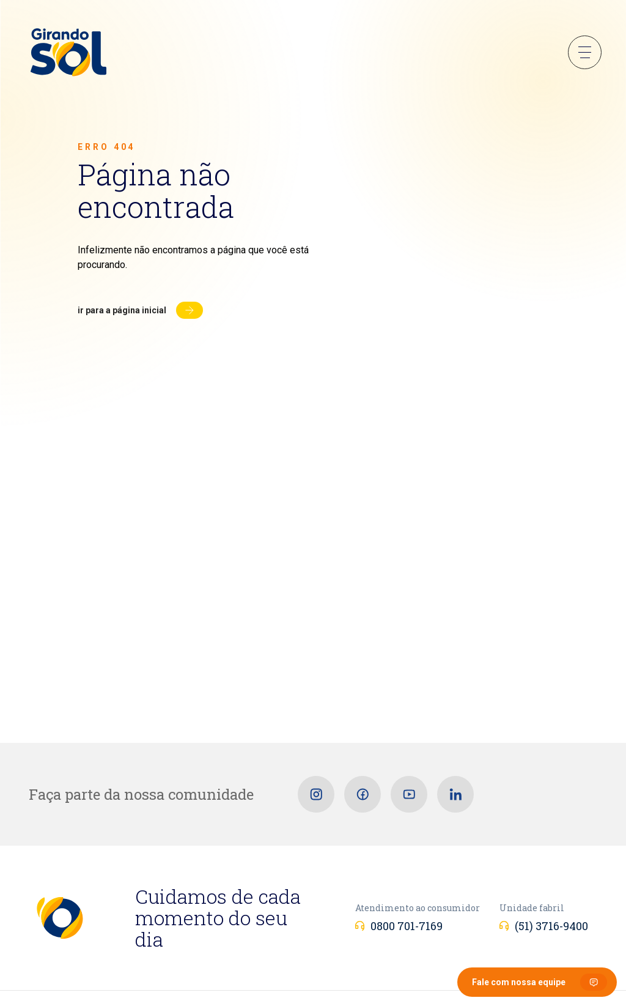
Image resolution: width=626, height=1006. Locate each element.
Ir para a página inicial (122, 310)
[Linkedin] (455, 794)
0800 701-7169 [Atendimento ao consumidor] (406, 925)
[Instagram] (316, 794)
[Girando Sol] (68, 53)
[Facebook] (362, 794)
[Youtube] (409, 794)
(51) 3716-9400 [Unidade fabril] (551, 925)
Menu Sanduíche (584, 52)
